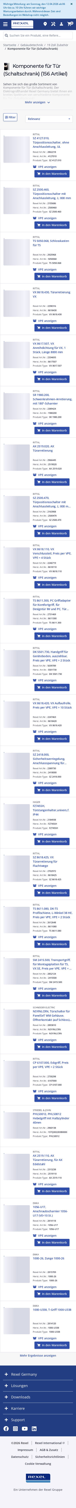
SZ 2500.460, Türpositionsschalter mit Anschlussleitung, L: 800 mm (52, 194)
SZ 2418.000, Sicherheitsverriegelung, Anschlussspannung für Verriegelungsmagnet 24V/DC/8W (49, 759)
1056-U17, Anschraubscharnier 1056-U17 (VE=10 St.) (50, 1211)
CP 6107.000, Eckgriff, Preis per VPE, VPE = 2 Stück (51, 1065)
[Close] (71, 4)
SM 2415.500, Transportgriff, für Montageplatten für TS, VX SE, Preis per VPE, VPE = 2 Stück (52, 964)
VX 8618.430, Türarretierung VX (51, 294)
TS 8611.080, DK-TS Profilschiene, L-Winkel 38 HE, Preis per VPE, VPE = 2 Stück (53, 913)
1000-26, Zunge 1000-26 (48, 1258)
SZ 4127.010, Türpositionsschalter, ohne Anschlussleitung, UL (51, 142)
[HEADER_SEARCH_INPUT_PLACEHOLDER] (38, 35)
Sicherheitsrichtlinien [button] (50, 1457)
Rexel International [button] (50, 1443)
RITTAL (36, 134)
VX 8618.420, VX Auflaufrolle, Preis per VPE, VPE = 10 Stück (52, 705)
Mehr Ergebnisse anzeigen (38, 1355)
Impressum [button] (25, 1450)
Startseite (9, 45)
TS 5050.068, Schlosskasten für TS (51, 243)
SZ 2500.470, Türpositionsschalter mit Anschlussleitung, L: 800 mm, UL (52, 502)
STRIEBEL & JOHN (42, 1110)
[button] (10, 117)
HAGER (36, 802)
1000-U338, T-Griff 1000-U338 (52, 1310)
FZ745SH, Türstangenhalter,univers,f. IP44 (51, 810)
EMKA (36, 1203)
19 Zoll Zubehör (57, 45)
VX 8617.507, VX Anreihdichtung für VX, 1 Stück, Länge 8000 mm (49, 348)
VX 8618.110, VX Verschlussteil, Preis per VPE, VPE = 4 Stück (52, 553)
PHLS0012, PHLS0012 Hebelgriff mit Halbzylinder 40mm (51, 1118)
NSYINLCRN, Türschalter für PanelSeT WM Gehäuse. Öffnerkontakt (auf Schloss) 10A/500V (51, 1015)
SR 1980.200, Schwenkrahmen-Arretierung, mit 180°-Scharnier (52, 399)
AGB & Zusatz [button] (49, 1450)
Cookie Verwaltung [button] (38, 1464)
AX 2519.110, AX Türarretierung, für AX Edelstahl (47, 1160)
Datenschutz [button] (20, 1457)
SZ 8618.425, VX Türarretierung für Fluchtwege (45, 861)
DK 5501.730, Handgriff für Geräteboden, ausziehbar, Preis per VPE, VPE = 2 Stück (51, 656)
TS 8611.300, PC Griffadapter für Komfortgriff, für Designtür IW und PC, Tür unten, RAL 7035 (52, 605)
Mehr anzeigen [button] (38, 102)
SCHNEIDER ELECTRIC (44, 1007)
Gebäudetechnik (31, 45)
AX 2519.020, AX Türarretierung (43, 448)
